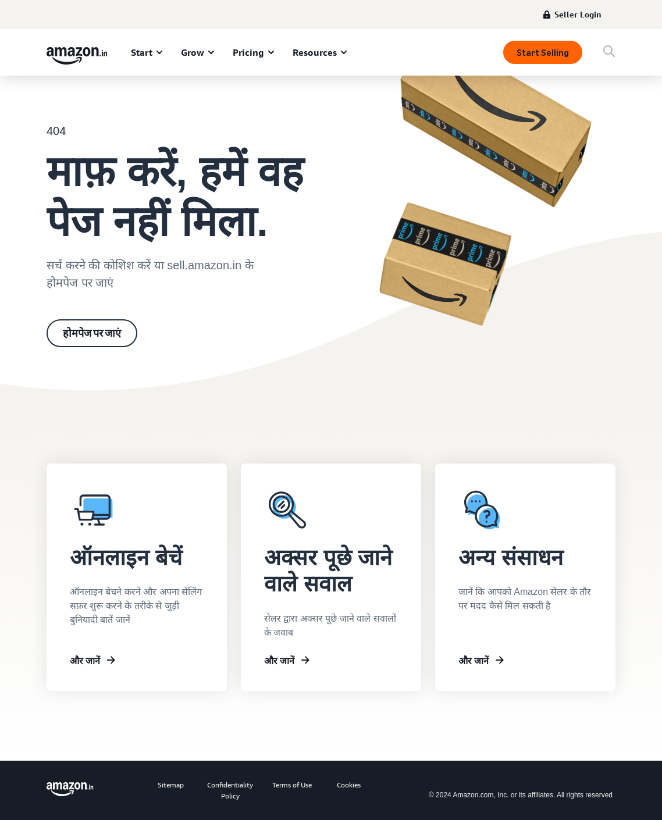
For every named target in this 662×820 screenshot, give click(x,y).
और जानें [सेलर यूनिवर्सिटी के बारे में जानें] (85, 660)
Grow (192, 52)
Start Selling (543, 52)
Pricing (248, 52)
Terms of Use (292, 784)
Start (141, 52)
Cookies (349, 784)
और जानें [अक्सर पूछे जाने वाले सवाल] (279, 660)
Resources (315, 52)
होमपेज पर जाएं (92, 333)
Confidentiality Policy (230, 790)
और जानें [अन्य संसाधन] (473, 660)
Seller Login (578, 14)
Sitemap (171, 784)
